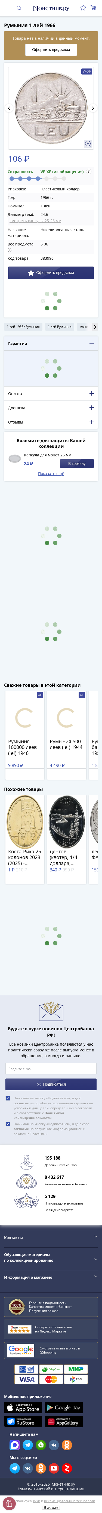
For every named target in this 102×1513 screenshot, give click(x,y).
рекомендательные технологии (69, 1500)
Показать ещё (51, 473)
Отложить (15, 774)
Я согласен (51, 1507)
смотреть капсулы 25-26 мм (35, 220)
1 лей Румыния (59, 326)
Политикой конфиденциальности (39, 1115)
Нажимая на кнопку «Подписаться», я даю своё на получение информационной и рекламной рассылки (51, 1129)
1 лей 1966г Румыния (23, 326)
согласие (21, 1103)
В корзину (77, 463)
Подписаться (51, 1084)
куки (36, 1500)
